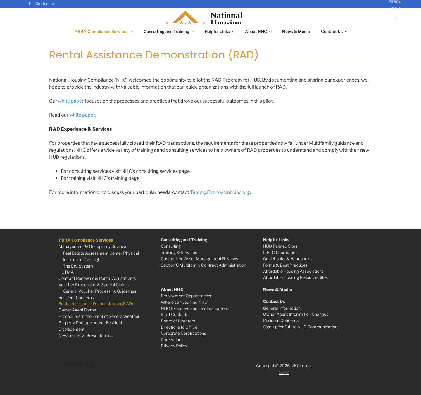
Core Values (172, 339)
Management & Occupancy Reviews (92, 246)
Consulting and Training (169, 31)
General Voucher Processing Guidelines (99, 291)
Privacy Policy (174, 345)
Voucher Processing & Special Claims (93, 284)
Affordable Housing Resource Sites (295, 277)
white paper (71, 101)
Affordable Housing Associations (293, 271)
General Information (282, 308)
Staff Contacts (174, 314)
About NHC (258, 31)
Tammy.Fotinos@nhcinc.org (220, 192)
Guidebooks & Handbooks (287, 258)
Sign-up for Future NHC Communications (301, 326)
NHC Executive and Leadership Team (196, 308)
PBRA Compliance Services (104, 31)
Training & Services (179, 252)
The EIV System (78, 265)
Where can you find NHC (184, 302)
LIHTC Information (280, 252)
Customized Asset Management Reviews (199, 258)
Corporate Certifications (183, 333)
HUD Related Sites (280, 246)
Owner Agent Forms (77, 309)
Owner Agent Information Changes (295, 314)
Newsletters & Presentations (85, 335)
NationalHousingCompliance (232, 22)
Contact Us (42, 3)
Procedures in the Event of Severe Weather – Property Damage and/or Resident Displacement (100, 323)
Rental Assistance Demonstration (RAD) (95, 303)
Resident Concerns (76, 297)
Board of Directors (178, 320)
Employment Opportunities (186, 295)
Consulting (171, 246)
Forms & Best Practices (285, 265)
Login (284, 372)
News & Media (296, 31)
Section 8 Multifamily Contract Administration (203, 265)
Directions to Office (179, 327)
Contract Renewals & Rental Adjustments (97, 278)
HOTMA (66, 272)
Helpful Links (220, 31)
